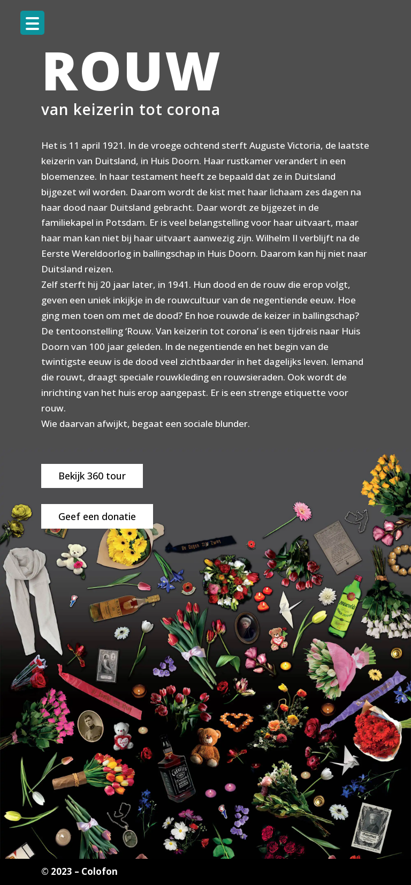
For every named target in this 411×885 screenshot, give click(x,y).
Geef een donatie (97, 516)
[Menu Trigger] (32, 23)
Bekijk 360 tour (92, 475)
